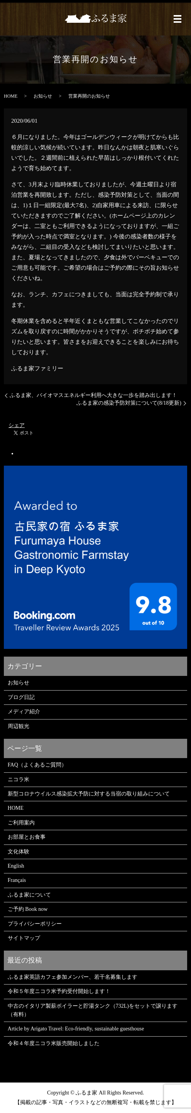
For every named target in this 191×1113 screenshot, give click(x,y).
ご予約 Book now (27, 909)
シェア (16, 425)
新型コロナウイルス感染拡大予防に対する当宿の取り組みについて (89, 794)
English (16, 866)
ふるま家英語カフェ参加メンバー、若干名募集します (72, 977)
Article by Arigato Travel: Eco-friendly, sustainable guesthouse (76, 1029)
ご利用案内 (21, 823)
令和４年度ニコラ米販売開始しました (54, 1043)
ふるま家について (29, 895)
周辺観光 (18, 726)
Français (17, 880)
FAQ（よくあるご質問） (37, 765)
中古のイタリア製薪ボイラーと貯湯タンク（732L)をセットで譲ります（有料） (92, 1010)
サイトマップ (24, 938)
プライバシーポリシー (35, 924)
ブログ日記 (21, 697)
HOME (10, 96)
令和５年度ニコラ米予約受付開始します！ (59, 991)
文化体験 (18, 852)
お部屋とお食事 (27, 837)
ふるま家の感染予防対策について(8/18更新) (128, 403)
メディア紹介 (24, 711)
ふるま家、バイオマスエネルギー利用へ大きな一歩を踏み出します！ (93, 395)
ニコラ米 (18, 779)
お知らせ (43, 96)
